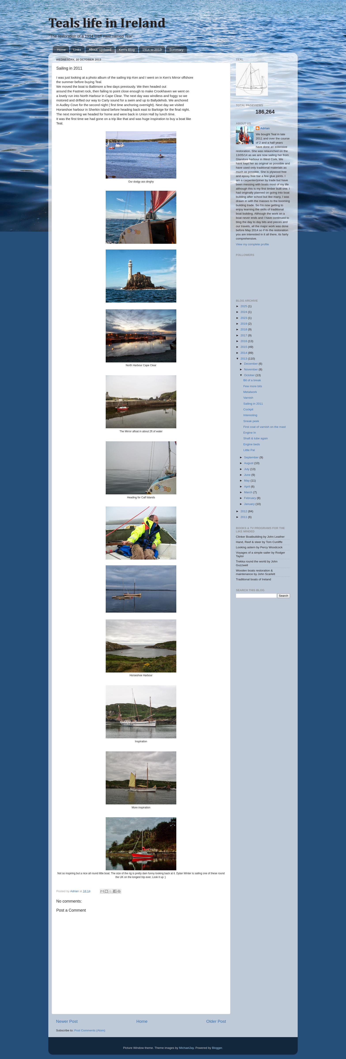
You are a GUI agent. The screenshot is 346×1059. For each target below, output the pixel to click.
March (248, 492)
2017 (244, 335)
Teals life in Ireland (106, 23)
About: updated (100, 49)
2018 (244, 329)
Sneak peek (251, 421)
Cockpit (248, 409)
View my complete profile (252, 244)
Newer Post (67, 1021)
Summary (176, 49)
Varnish (248, 397)
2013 (244, 358)
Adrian (265, 128)
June (247, 474)
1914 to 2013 (152, 49)
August (249, 463)
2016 (244, 341)
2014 (244, 352)
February (250, 498)
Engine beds (251, 444)
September (252, 457)
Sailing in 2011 (253, 403)
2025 (244, 306)
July (247, 469)
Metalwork (250, 392)
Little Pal (249, 450)
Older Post (216, 1021)
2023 (244, 318)
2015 (244, 347)
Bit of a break (252, 380)
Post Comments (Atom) (89, 1030)
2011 (244, 517)
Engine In (249, 432)
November (251, 369)
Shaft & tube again (255, 438)
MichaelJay (186, 1047)
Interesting (250, 415)
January (250, 504)
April (247, 486)
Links (77, 49)
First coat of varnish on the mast (264, 427)
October (250, 375)
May (247, 480)
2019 (244, 323)
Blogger (217, 1047)
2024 (244, 312)
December (251, 363)
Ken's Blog (127, 49)
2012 (244, 511)
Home (61, 49)
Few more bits (252, 386)
